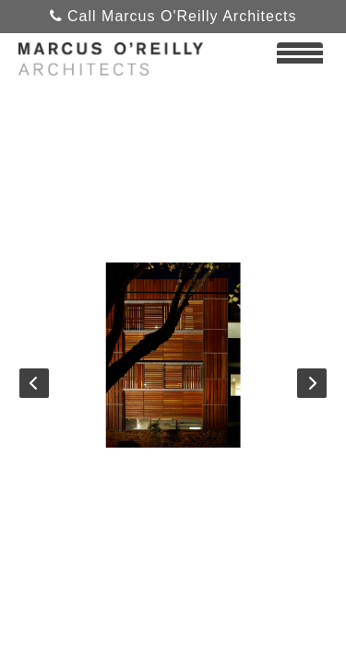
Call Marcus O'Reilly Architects (173, 16)
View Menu (300, 60)
